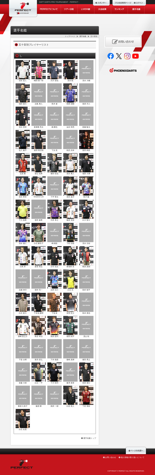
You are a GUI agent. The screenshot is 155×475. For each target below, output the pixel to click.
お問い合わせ (110, 457)
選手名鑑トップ (88, 438)
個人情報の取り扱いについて (132, 457)
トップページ (70, 36)
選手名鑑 (82, 36)
